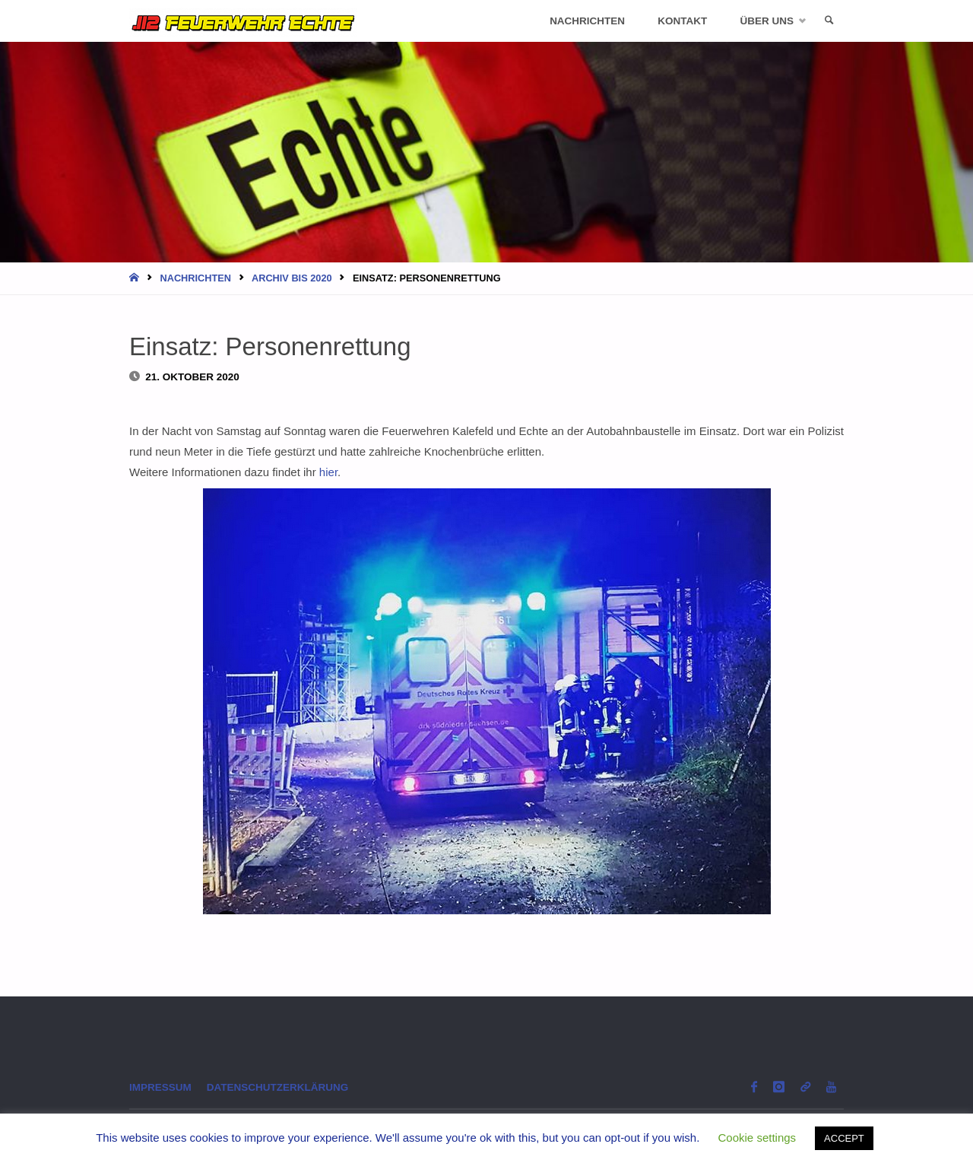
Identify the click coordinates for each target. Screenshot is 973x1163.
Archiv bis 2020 (292, 278)
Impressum (160, 1087)
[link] (829, 21)
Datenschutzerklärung (278, 1087)
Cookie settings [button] (757, 1137)
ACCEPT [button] (844, 1138)
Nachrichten (195, 278)
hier (328, 472)
